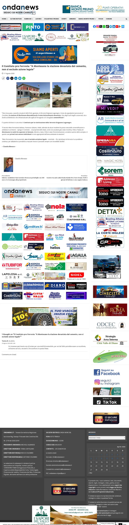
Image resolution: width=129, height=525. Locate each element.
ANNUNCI (72, 19)
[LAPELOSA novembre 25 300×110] (12, 276)
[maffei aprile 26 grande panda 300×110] (55, 217)
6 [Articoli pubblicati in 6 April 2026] (91, 458)
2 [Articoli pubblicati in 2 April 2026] (106, 455)
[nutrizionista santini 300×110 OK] (12, 256)
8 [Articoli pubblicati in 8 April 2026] (101, 458)
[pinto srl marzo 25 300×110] (33, 27)
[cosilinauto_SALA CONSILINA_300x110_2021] (12, 296)
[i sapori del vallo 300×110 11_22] (33, 37)
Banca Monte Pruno (86, 19)
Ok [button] (120, 522)
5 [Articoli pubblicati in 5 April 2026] (122, 455)
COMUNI (109, 19)
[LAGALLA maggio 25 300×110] (76, 256)
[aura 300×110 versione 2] (12, 237)
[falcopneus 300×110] (76, 237)
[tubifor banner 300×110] (12, 266)
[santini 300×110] (55, 256)
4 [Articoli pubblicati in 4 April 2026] (117, 455)
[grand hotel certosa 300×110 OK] (55, 227)
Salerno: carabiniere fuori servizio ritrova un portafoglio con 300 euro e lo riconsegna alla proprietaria (23, 178)
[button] (3, 78)
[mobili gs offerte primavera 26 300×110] (12, 227)
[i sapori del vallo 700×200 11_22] (64, 515)
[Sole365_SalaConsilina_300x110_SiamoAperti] (55, 27)
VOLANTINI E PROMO (51, 19)
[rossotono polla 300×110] (76, 286)
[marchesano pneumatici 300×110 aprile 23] (76, 247)
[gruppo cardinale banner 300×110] (10, 27)
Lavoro (38, 19)
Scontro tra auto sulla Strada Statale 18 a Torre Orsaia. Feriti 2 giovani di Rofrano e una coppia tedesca (66, 178)
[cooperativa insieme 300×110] (12, 247)
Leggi (124, 522)
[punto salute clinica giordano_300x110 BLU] (76, 227)
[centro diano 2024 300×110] (55, 286)
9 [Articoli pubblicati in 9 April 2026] (106, 458)
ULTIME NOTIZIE (16, 19)
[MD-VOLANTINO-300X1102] (12, 286)
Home (4, 19)
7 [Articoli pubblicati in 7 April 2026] (96, 458)
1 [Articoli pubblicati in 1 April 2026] (101, 455)
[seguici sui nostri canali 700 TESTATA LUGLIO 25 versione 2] (19, 12)
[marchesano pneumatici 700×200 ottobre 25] (44, 316)
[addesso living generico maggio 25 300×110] (33, 237)
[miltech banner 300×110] (33, 227)
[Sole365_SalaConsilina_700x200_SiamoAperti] (44, 54)
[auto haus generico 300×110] (76, 217)
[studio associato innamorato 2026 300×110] (12, 217)
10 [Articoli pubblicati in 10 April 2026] (112, 458)
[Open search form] (126, 19)
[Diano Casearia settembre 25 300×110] (77, 37)
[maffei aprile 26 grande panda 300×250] (110, 45)
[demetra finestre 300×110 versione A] (77, 27)
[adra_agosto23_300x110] (55, 276)
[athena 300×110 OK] (12, 207)
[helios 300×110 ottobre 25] (55, 247)
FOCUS (101, 19)
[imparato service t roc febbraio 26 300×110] (33, 247)
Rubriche (27, 19)
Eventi (64, 19)
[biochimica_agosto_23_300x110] (33, 286)
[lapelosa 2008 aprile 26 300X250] (107, 267)
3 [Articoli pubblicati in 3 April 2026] (112, 455)
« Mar (90, 473)
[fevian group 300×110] (33, 256)
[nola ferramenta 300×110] (55, 207)
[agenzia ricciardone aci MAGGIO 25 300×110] (33, 217)
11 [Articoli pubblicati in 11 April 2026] (117, 458)
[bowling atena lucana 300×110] (10, 37)
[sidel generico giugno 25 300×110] (76, 276)
